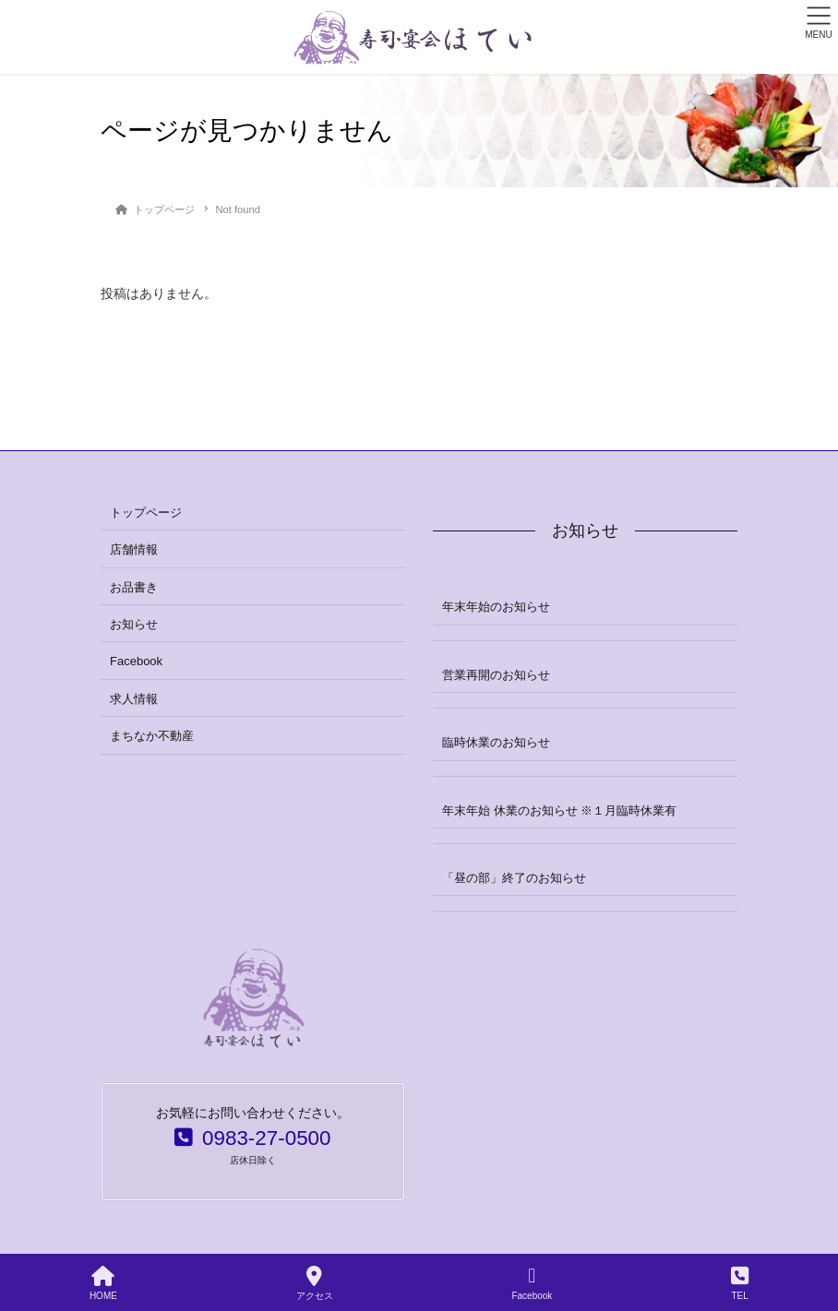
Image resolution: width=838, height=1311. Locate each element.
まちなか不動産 (152, 736)
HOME (103, 1283)
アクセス (314, 1283)
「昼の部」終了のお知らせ (514, 878)
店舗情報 (134, 549)
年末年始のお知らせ (496, 607)
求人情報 (134, 699)
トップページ (146, 512)
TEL (739, 1283)
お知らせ (134, 624)
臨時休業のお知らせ (496, 742)
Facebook (136, 661)
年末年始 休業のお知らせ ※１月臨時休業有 (559, 810)
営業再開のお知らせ (496, 675)
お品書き (134, 587)
